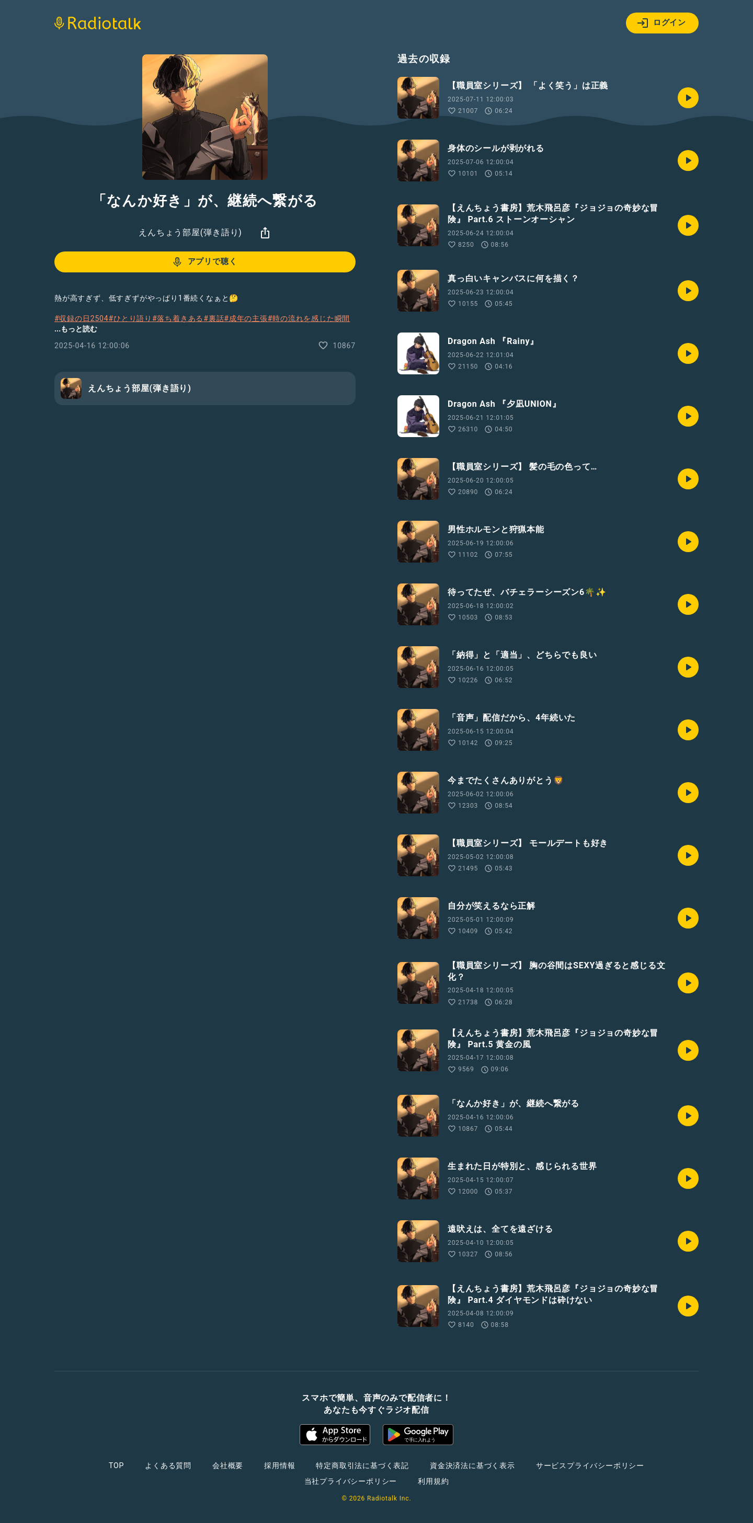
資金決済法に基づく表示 (472, 1465)
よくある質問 (168, 1465)
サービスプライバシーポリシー (590, 1465)
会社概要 (227, 1465)
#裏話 (213, 318)
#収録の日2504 (81, 318)
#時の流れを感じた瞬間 (309, 318)
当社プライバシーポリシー (350, 1481)
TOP (116, 1465)
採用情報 (279, 1465)
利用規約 (433, 1481)
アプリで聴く (204, 262)
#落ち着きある (177, 318)
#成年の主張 (245, 318)
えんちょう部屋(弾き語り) (190, 232)
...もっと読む (75, 329)
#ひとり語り (130, 318)
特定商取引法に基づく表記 (362, 1465)
